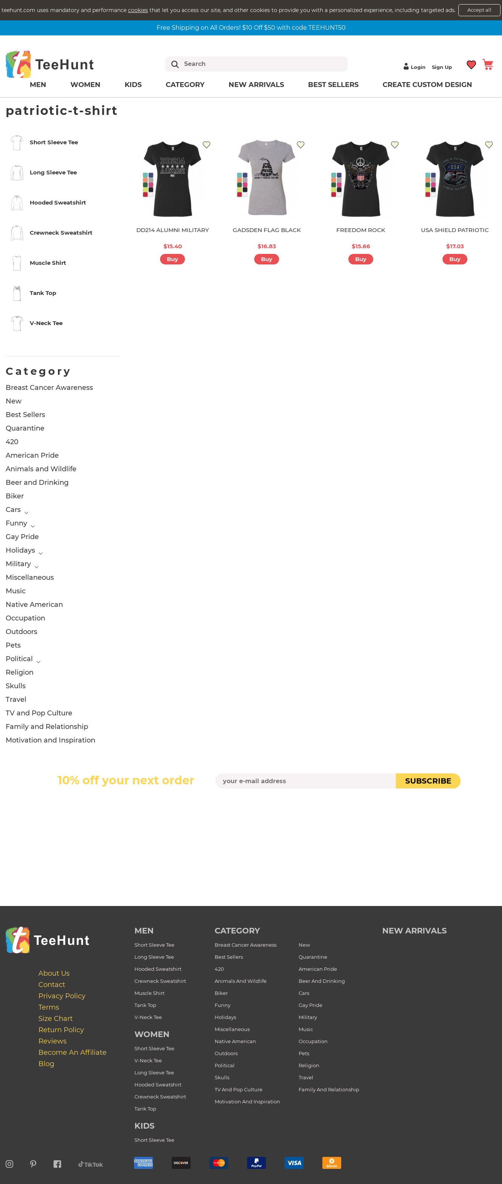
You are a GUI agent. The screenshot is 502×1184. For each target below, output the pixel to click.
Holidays (20, 550)
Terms (48, 1007)
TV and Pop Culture (39, 713)
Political (19, 659)
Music (16, 591)
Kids (133, 85)
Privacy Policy (61, 996)
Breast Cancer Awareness (49, 387)
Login (413, 67)
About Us (54, 973)
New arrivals (256, 85)
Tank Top (145, 1005)
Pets (13, 645)
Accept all (479, 10)
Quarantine (25, 428)
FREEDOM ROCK (360, 230)
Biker (15, 496)
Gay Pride (22, 537)
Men (38, 85)
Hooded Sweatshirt (158, 969)
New (13, 401)
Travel (16, 699)
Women (85, 85)
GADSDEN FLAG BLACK (267, 230)
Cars (13, 510)
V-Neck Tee (148, 1017)
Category (185, 85)
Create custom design (427, 85)
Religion (20, 672)
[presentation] (251, 806)
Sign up (442, 67)
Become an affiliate (72, 1052)
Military (18, 564)
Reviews (52, 1041)
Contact (51, 985)
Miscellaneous (30, 577)
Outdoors (21, 632)
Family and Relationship (47, 727)
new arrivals (414, 930)
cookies (138, 10)
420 (12, 442)
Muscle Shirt (149, 993)
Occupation (25, 618)
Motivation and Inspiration (50, 740)
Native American (34, 604)
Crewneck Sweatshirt (160, 981)
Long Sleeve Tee (154, 957)
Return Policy (61, 1030)
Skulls (16, 686)
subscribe (428, 780)
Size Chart (55, 1018)
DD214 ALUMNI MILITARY (172, 230)
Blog (46, 1064)
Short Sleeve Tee (154, 945)
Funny (16, 523)
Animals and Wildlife (41, 469)
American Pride (32, 455)
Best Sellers (333, 85)
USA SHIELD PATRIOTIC (455, 230)
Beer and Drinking (37, 482)
